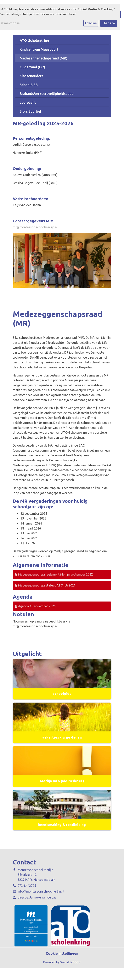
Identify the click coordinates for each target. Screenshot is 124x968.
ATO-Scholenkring (34, 40)
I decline (91, 23)
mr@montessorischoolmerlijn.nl (35, 227)
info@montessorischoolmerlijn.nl (41, 891)
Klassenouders (31, 76)
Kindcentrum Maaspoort (39, 49)
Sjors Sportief (31, 111)
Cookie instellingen (62, 953)
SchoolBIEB (29, 85)
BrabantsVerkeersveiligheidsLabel (47, 93)
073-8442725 (27, 885)
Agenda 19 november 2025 (35, 606)
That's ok (108, 23)
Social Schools (70, 962)
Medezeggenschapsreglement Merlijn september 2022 (54, 574)
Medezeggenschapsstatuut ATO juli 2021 (45, 585)
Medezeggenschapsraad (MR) (43, 58)
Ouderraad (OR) (32, 67)
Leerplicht (28, 102)
